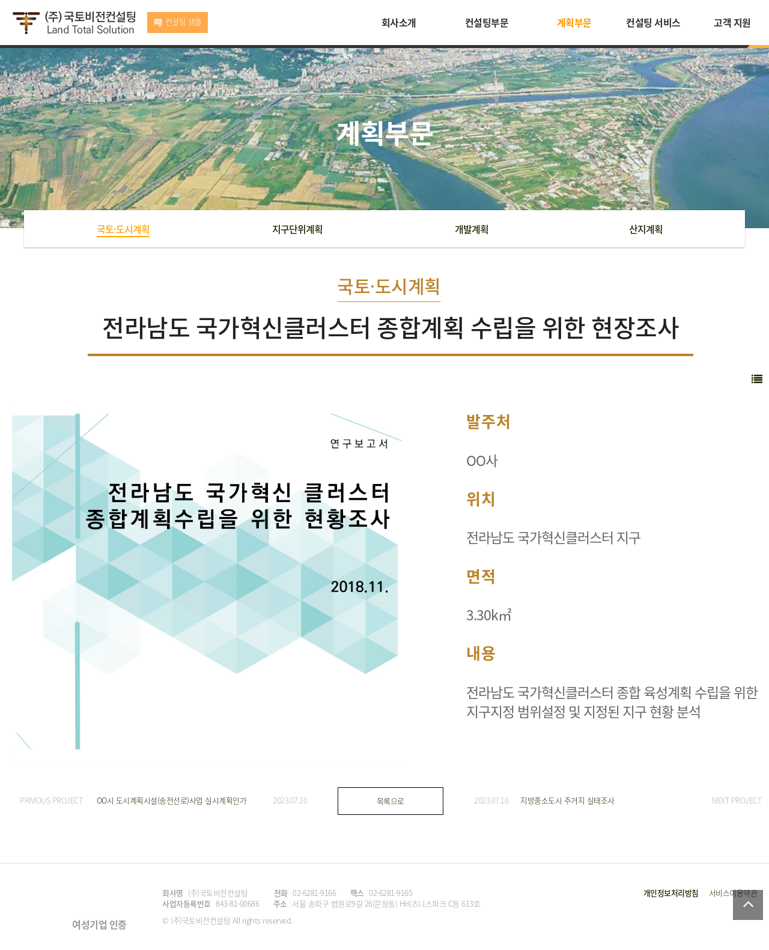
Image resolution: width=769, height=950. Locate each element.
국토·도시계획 (123, 229)
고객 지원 (732, 22)
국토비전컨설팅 (73, 23)
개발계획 (471, 229)
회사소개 (398, 22)
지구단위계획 (297, 229)
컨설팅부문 (487, 22)
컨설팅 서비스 (653, 22)
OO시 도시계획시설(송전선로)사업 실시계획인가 (172, 800)
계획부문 (574, 22)
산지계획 (646, 229)
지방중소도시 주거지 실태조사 (567, 800)
